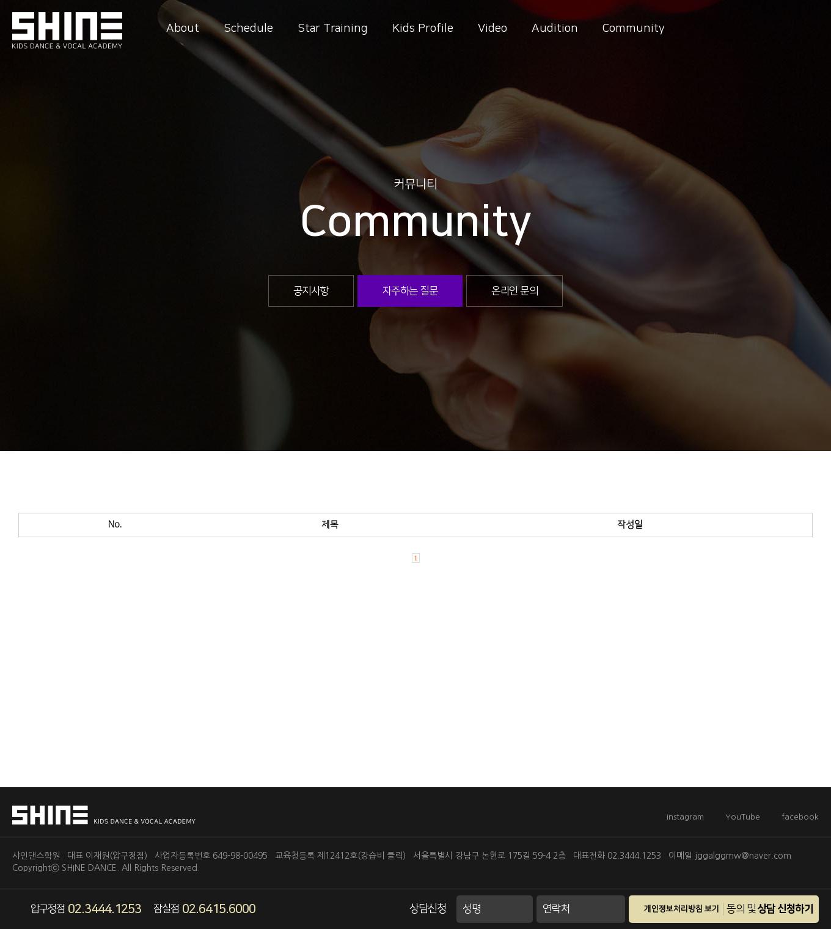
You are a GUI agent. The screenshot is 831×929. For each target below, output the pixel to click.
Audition (555, 28)
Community (633, 28)
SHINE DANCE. (90, 868)
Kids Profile (422, 28)
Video (492, 28)
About (182, 28)
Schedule (248, 28)
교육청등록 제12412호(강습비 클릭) (340, 855)
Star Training (333, 28)
